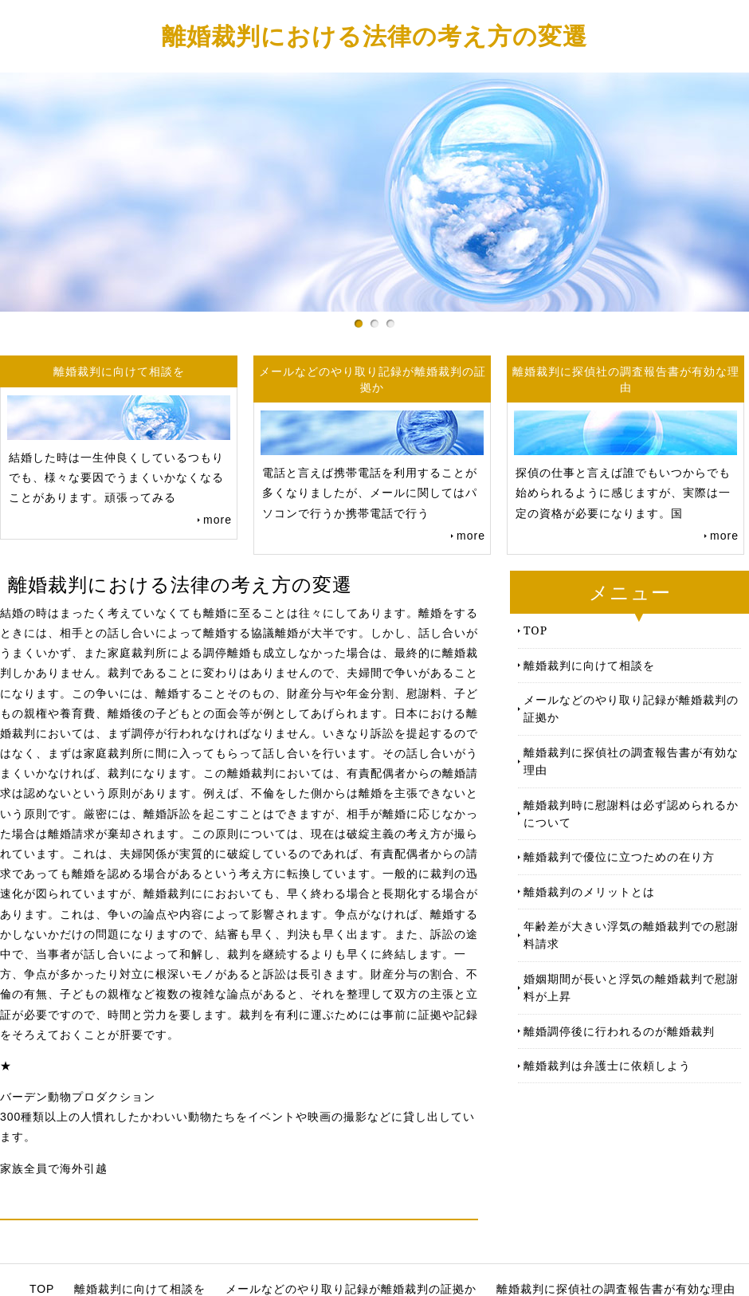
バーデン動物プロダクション (77, 1096)
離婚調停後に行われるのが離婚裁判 (619, 1031)
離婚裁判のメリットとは (589, 891)
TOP (535, 630)
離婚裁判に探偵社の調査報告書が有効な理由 (631, 760)
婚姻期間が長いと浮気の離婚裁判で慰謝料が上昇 (631, 987)
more (217, 519)
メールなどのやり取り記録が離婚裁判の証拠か (631, 708)
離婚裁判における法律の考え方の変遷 (374, 35)
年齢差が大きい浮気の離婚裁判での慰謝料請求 (631, 934)
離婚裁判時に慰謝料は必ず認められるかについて (631, 813)
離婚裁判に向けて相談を (589, 665)
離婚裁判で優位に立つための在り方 (619, 856)
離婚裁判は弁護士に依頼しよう (607, 1065)
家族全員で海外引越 (54, 1168)
